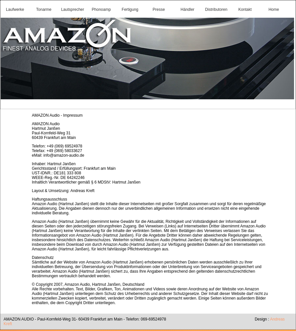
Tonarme (44, 9)
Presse (159, 9)
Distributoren (216, 9)
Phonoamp (101, 9)
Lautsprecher (72, 9)
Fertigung (130, 9)
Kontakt (245, 9)
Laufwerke (15, 9)
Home (273, 9)
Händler (187, 9)
